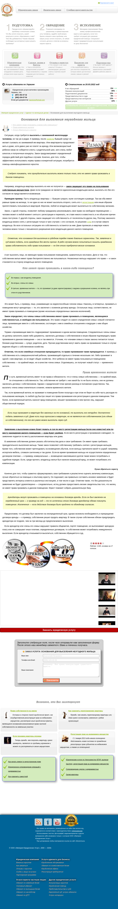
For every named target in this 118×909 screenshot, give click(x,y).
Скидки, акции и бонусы (36, 64)
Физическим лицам (52, 10)
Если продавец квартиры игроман (27, 736)
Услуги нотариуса (56, 895)
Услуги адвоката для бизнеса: (55, 859)
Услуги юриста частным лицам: (31, 880)
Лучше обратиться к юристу (24, 130)
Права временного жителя (23, 127)
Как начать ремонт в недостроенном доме (24, 762)
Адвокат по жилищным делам (37, 113)
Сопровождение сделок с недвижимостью (82, 769)
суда (89, 222)
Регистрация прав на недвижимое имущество (90, 734)
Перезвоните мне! (107, 3)
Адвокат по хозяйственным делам (55, 866)
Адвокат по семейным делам (27, 883)
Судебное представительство (80, 10)
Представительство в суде (60, 889)
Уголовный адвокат (24, 886)
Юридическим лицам (28, 10)
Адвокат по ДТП (22, 895)
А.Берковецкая (77, 831)
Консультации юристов (58, 883)
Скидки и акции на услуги (26, 872)
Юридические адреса (49, 869)
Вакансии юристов (23, 862)
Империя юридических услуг (8, 10)
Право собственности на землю (23, 711)
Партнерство (103, 63)
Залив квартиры (72, 775)
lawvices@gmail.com (37, 100)
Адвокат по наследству (25, 892)
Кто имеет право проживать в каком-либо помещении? (35, 125)
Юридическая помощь (57, 886)
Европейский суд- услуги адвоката (62, 892)
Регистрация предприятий (52, 872)
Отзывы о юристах (59, 63)
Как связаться (22, 866)
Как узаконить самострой (18, 777)
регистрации (88, 202)
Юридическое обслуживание (52, 862)
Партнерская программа (26, 875)
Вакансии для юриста (81, 64)
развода (50, 139)
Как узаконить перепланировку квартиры (85, 711)
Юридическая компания (14, 64)
